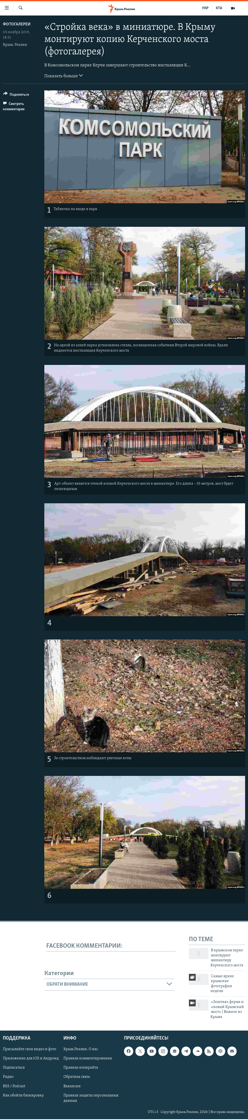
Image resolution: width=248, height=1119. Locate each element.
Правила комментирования (87, 1058)
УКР (205, 8)
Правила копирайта (80, 1068)
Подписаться (14, 1068)
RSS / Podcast (14, 1086)
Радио (8, 1077)
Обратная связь (76, 1077)
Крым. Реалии (15, 45)
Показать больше (63, 76)
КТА (219, 8)
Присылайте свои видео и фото (29, 1049)
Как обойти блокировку (23, 1095)
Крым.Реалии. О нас (80, 1049)
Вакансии (72, 1086)
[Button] (16, 95)
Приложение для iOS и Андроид (31, 1058)
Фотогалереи (17, 24)
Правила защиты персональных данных (90, 1098)
